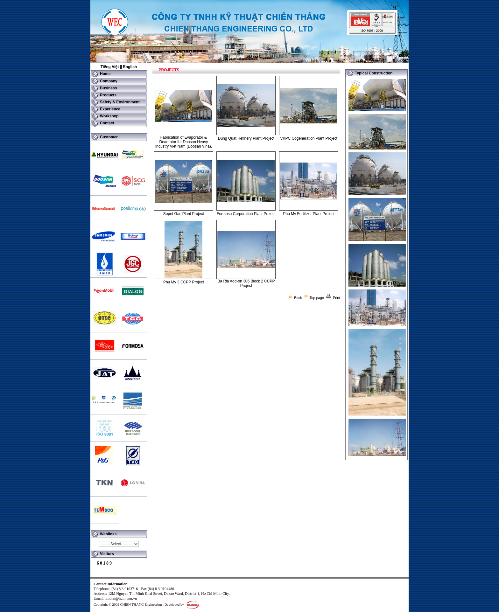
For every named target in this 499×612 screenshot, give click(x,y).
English (130, 67)
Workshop (109, 116)
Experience (110, 109)
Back (295, 298)
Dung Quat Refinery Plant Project (246, 138)
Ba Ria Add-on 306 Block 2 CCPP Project (246, 283)
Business (108, 88)
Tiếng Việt (110, 67)
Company (108, 81)
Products (108, 95)
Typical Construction (373, 73)
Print (333, 298)
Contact (107, 123)
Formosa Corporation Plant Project (246, 214)
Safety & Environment (120, 102)
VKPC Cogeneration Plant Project (308, 138)
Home (105, 74)
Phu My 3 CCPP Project (183, 282)
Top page (314, 298)
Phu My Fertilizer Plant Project (308, 214)
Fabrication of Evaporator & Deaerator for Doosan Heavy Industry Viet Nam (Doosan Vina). (183, 142)
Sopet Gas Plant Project (183, 214)
